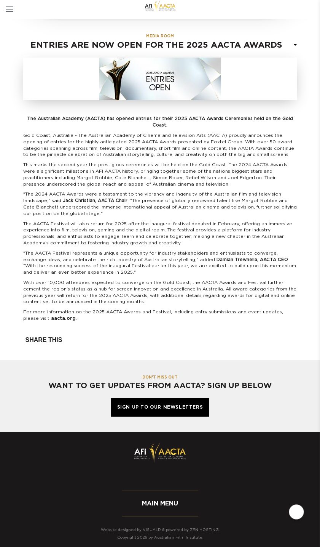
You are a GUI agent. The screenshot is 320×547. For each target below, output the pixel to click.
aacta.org (63, 318)
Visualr (152, 530)
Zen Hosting (204, 530)
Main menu (160, 503)
